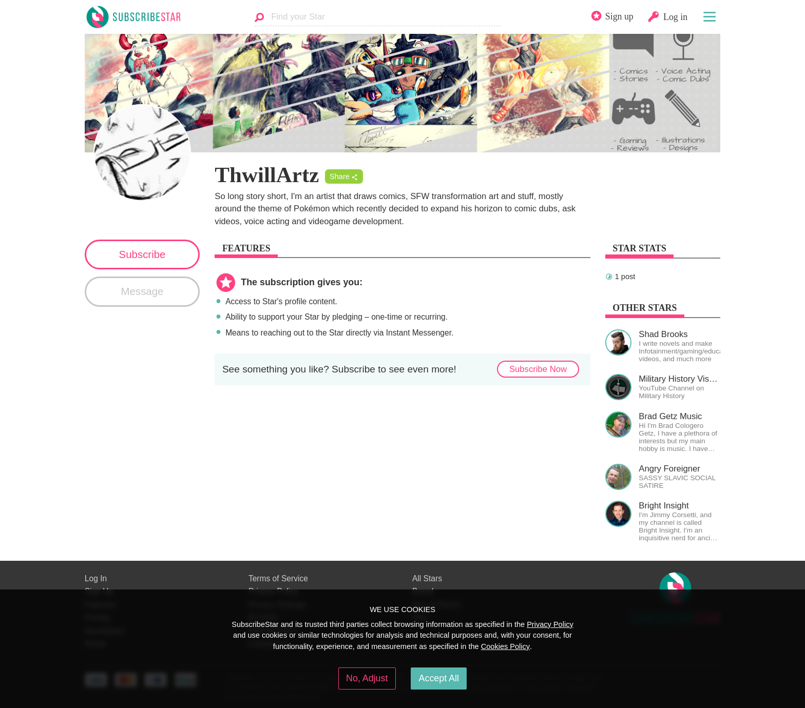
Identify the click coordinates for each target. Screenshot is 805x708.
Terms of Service (278, 578)
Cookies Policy (505, 646)
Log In (96, 578)
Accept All (439, 678)
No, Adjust (367, 678)
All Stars (427, 578)
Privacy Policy (550, 624)
